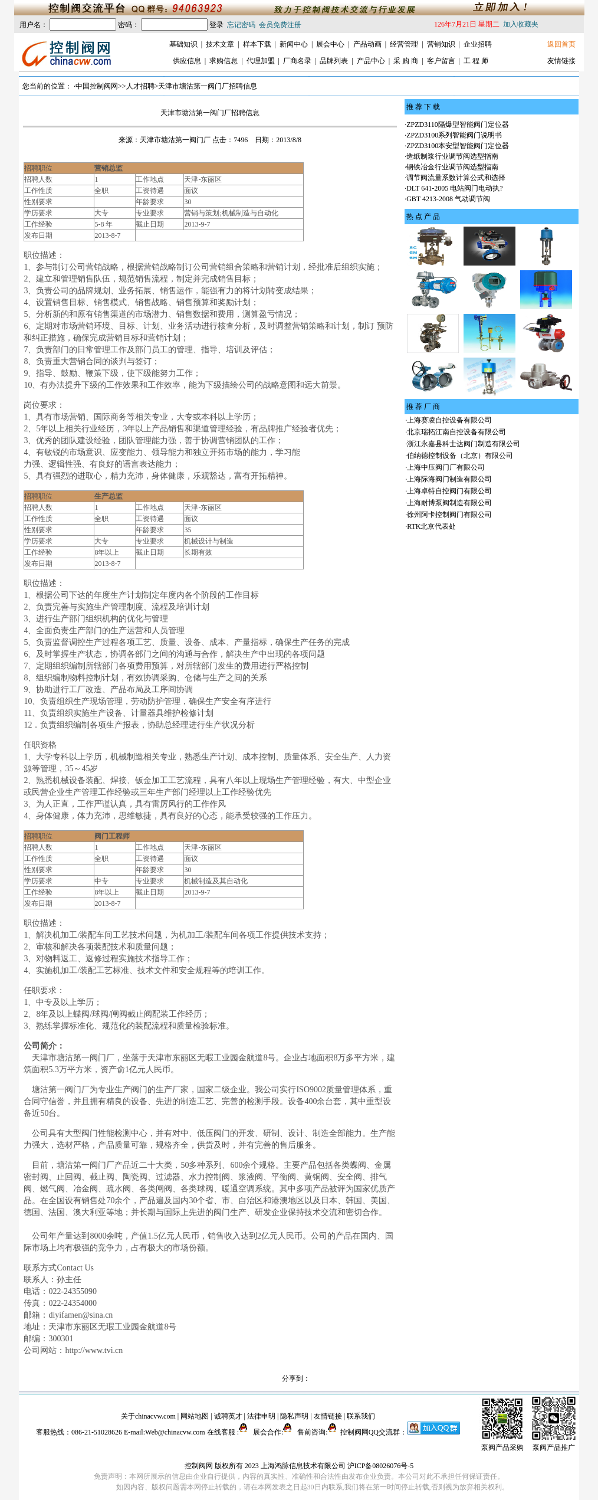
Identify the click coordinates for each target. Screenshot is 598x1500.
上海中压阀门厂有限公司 (446, 467)
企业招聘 (478, 44)
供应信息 (187, 61)
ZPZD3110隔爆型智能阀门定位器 (457, 124)
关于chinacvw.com (148, 1416)
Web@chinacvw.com (175, 1432)
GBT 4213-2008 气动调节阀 (448, 199)
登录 (216, 25)
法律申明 (261, 1416)
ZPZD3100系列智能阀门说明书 (454, 135)
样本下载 (257, 44)
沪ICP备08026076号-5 (380, 1466)
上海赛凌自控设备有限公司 (449, 420)
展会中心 (330, 44)
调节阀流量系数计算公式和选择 (455, 177)
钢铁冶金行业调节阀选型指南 (452, 167)
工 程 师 (476, 61)
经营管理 (404, 44)
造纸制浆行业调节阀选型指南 (452, 156)
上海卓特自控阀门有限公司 (449, 491)
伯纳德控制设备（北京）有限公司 (460, 455)
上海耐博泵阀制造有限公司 (449, 503)
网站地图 (195, 1416)
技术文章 (220, 44)
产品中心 (371, 61)
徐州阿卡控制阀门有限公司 (449, 514)
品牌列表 (334, 61)
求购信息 (223, 61)
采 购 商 (405, 61)
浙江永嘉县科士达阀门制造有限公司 (463, 444)
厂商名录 (297, 61)
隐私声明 (294, 1416)
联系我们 (361, 1416)
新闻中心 (294, 44)
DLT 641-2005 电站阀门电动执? (454, 188)
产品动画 (367, 44)
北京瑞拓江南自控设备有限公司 (456, 432)
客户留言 (441, 61)
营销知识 (441, 44)
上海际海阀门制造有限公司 (449, 479)
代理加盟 (261, 61)
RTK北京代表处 (431, 526)
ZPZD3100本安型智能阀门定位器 (457, 146)
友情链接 (561, 61)
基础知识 (183, 44)
